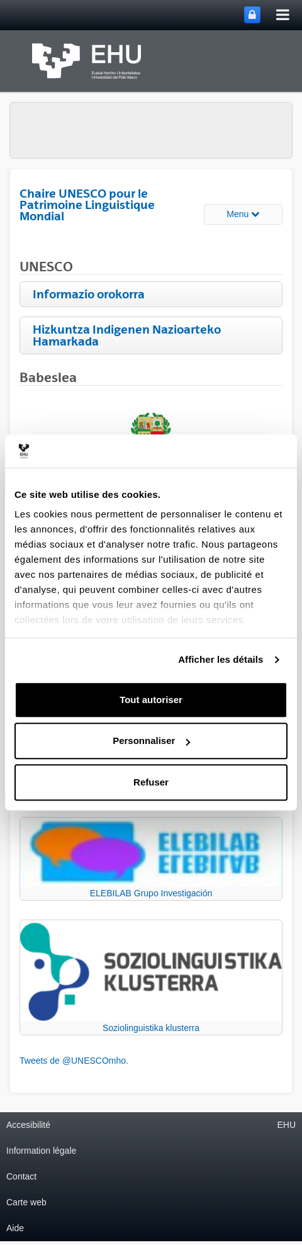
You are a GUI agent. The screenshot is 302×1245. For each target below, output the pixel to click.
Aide (15, 1228)
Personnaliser (151, 740)
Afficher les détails (220, 659)
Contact (21, 1176)
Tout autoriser (151, 699)
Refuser (151, 782)
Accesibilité (28, 1125)
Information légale (41, 1151)
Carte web (26, 1202)
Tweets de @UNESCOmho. (74, 1061)
